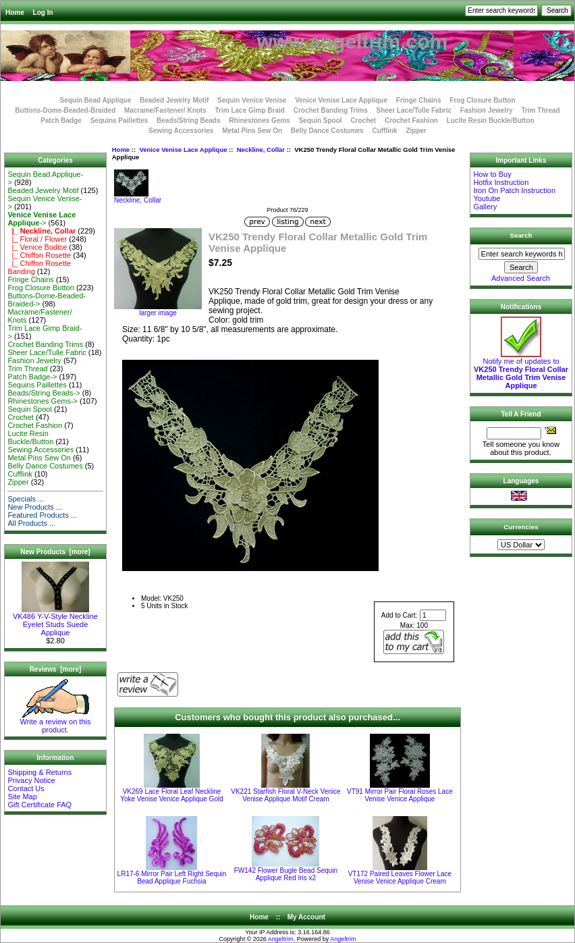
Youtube (486, 198)
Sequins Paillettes (119, 120)
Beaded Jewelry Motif (174, 100)
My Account (306, 917)
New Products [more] (55, 552)
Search (521, 235)
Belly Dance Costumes (327, 130)
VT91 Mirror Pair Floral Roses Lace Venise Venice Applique (400, 795)
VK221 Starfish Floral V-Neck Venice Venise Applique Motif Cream (285, 795)
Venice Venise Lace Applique (183, 149)
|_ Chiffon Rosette (39, 255)
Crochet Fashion (411, 120)
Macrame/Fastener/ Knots (165, 110)
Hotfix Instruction (500, 182)
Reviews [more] (56, 669)
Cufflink (384, 130)
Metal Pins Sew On (252, 130)
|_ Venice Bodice (37, 247)
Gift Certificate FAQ (39, 805)
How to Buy (492, 174)
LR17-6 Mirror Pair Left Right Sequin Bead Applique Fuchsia (172, 877)
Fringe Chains (418, 100)
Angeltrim (281, 939)
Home (14, 12)
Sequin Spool (320, 120)
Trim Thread (540, 110)
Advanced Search (520, 278)
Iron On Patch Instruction (514, 190)
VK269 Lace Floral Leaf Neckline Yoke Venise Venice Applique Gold (171, 795)
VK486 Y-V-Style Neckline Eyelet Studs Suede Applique (55, 621)
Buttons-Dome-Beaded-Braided (65, 110)
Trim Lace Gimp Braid (250, 110)
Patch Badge (61, 120)
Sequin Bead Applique (95, 100)
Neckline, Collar (261, 149)
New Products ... (34, 507)
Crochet (363, 120)
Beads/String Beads (188, 120)
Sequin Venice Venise (251, 100)
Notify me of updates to (521, 369)
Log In (43, 12)
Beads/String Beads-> (43, 393)
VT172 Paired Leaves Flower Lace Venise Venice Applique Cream (399, 877)
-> (41, 219)
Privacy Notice (31, 780)
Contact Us (25, 788)
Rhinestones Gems (259, 120)
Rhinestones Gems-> (42, 401)
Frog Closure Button (482, 100)
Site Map (21, 796)
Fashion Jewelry (486, 110)
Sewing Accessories (180, 130)
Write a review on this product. (55, 722)
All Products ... (31, 523)
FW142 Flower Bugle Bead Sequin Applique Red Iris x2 (285, 874)
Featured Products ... (42, 515)
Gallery (485, 207)
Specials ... (25, 499)
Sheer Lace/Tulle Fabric (413, 110)
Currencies (521, 527)
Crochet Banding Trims (331, 110)
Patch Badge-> (32, 377)
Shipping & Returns (39, 772)
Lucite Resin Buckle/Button (491, 120)
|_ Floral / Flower (37, 239)
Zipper (416, 130)
